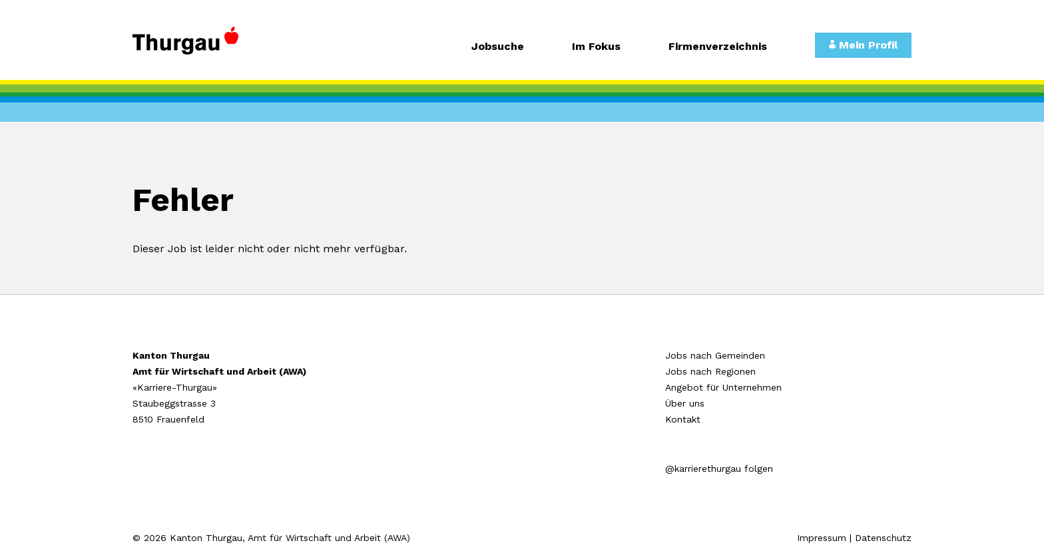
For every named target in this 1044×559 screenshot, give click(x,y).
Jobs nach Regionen (710, 371)
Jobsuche (497, 47)
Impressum (821, 537)
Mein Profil (863, 45)
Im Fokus (596, 47)
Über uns (684, 403)
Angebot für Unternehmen (723, 387)
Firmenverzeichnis (717, 47)
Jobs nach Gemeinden (715, 355)
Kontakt (682, 419)
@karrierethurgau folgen (719, 468)
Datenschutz (883, 537)
